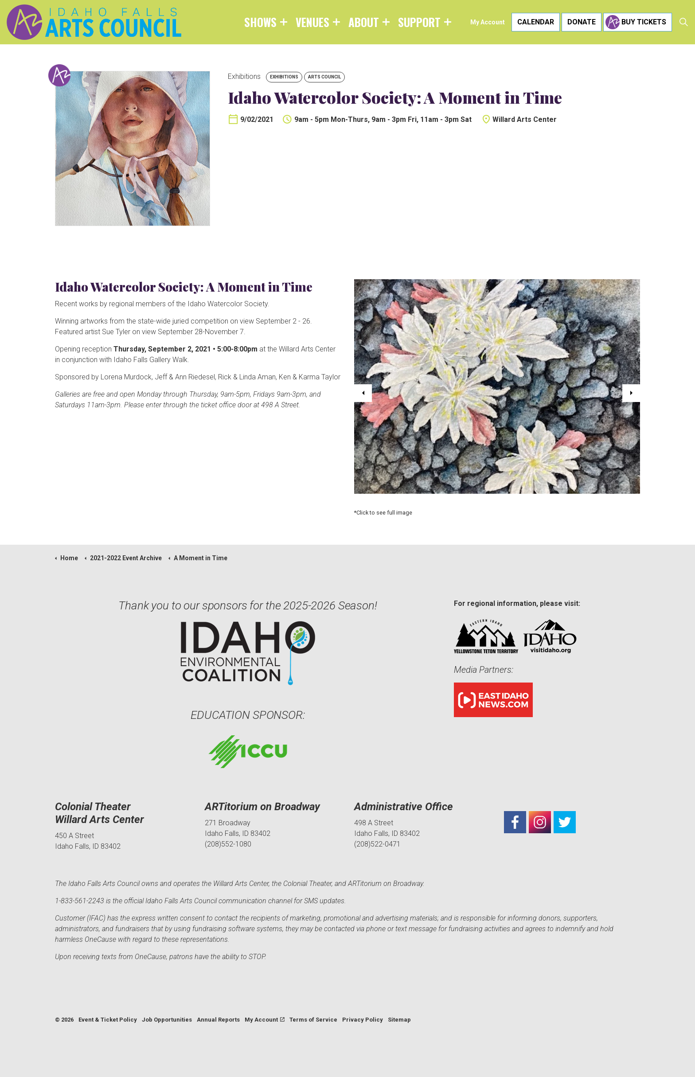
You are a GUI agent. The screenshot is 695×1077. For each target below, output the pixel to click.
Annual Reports (218, 1019)
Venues (312, 22)
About (363, 22)
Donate (581, 22)
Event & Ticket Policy (107, 1019)
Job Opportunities (167, 1019)
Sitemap (399, 1019)
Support (419, 22)
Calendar (535, 22)
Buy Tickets (638, 22)
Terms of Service (313, 1019)
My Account (487, 22)
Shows (260, 22)
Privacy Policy (362, 1019)
